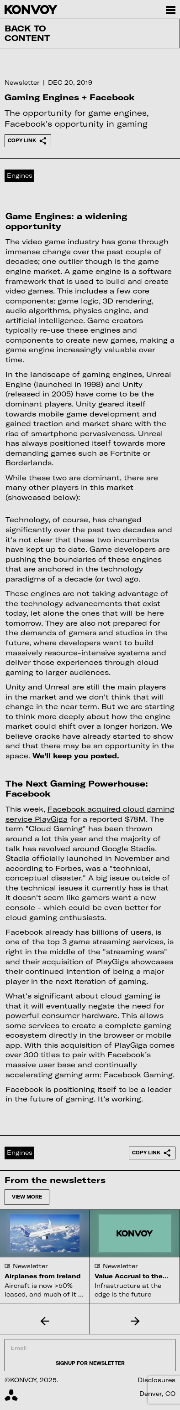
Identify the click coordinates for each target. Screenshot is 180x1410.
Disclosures (156, 1380)
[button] (45, 1321)
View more (27, 1196)
